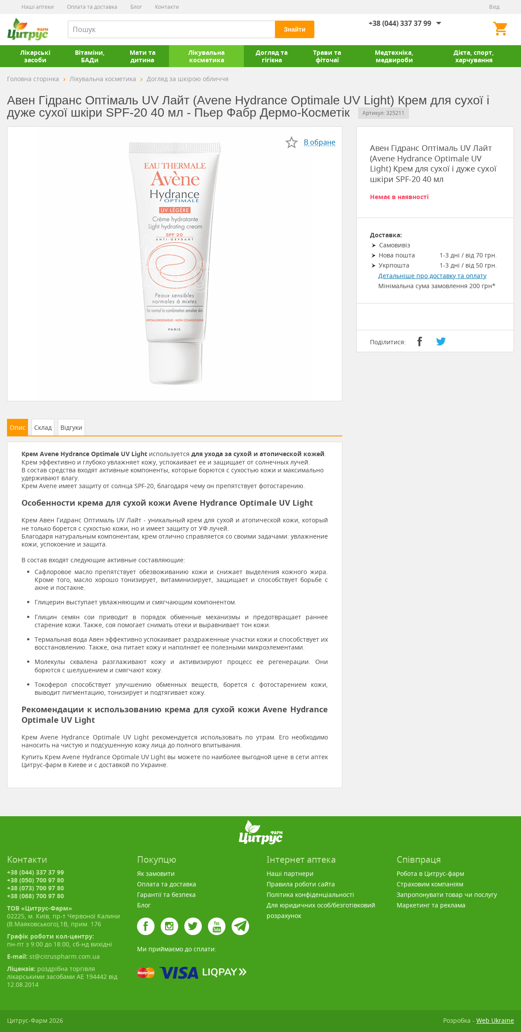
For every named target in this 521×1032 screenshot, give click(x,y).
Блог (136, 7)
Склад (43, 427)
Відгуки (71, 427)
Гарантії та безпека (166, 894)
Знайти (294, 29)
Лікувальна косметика (206, 56)
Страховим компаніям (430, 884)
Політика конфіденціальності (310, 894)
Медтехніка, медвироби (394, 56)
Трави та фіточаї (327, 56)
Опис (17, 427)
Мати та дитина (142, 56)
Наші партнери (290, 873)
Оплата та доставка (92, 7)
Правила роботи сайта (301, 884)
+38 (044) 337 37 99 (400, 23)
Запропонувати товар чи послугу (447, 894)
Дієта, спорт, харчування (474, 56)
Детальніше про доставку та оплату (432, 275)
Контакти (167, 7)
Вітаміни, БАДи (90, 56)
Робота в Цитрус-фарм (430, 873)
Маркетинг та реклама (431, 905)
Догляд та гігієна (272, 56)
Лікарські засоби (35, 56)
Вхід (494, 7)
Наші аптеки (37, 7)
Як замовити (156, 873)
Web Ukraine (495, 1020)
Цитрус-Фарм (27, 29)
